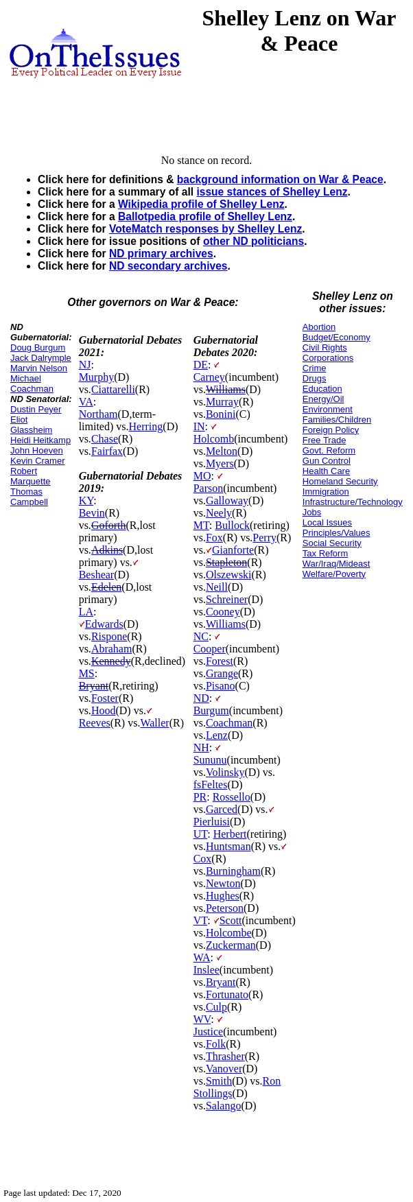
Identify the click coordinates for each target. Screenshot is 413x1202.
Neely (219, 513)
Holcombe (229, 933)
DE (200, 364)
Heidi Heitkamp (40, 440)
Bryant (94, 686)
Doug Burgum (37, 347)
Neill (217, 587)
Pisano (220, 686)
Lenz (217, 735)
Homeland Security (340, 481)
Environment (328, 409)
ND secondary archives (168, 266)
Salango (223, 1105)
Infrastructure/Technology (353, 502)
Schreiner (227, 599)
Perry (264, 537)
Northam (98, 414)
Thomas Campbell (29, 496)
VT (200, 920)
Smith (219, 1081)
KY (86, 500)
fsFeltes (210, 784)
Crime (315, 368)
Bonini (221, 414)
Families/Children (337, 419)
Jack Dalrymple (40, 358)
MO (202, 476)
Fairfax (107, 451)
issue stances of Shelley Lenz (271, 192)
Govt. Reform (329, 450)
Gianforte (233, 550)
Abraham (111, 649)
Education (322, 389)
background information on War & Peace (280, 179)
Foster (105, 698)
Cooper (209, 649)
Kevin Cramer (37, 461)
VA (86, 402)
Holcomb (214, 439)
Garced (221, 809)
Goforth (108, 525)
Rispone (109, 636)
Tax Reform (325, 553)
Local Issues (327, 522)
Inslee (206, 970)
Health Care (326, 471)
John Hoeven (36, 450)
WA (202, 957)
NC (201, 636)
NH (201, 747)
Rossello (231, 797)
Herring (146, 426)
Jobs (312, 512)
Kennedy (111, 661)
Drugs (315, 378)
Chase (104, 439)
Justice (208, 1031)
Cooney (223, 611)
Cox (202, 858)
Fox (214, 537)
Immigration (326, 491)
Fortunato (227, 994)
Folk (216, 1044)
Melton (221, 451)
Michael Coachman (32, 383)
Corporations (328, 358)
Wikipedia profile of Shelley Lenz (201, 204)
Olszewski (229, 574)
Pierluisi (211, 821)
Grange (222, 673)
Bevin (92, 513)
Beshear (97, 574)
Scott (231, 920)
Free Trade (324, 440)
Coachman (229, 723)
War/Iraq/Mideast (336, 563)
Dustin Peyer (35, 409)
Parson (208, 488)
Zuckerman (231, 945)
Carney (209, 377)
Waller (154, 723)
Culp (216, 1007)
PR (200, 797)
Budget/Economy (336, 337)
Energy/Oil (323, 399)
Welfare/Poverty (334, 574)
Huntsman (228, 846)
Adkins (107, 550)
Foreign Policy (331, 430)
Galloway (227, 500)
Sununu (210, 760)
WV (202, 1019)
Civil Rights (325, 347)
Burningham (233, 871)
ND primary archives (161, 253)
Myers (220, 463)
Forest (219, 661)
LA (86, 611)
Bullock (232, 525)
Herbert (230, 834)
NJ (85, 364)
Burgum (211, 710)
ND (201, 698)
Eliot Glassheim (31, 424)
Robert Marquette (30, 476)
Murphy (97, 377)
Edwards (104, 624)
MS (87, 673)
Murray (222, 402)
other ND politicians (253, 241)
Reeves (94, 723)
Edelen (106, 587)
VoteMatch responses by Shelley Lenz (205, 229)
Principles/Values (336, 533)
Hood (103, 710)
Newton (223, 883)
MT (201, 525)
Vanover (224, 1068)
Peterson (225, 908)
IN (199, 426)
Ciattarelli (113, 389)
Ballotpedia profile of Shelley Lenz (205, 216)
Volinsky (225, 772)
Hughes (222, 896)
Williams (226, 389)
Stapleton (226, 562)
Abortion (319, 327)
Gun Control (327, 461)
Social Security (332, 543)
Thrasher (225, 1056)
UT (200, 834)
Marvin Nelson (38, 368)
